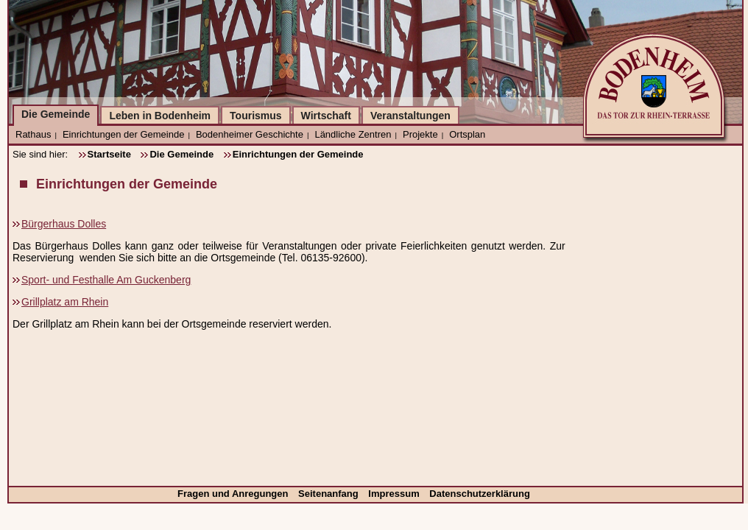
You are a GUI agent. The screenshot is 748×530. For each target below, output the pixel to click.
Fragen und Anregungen (234, 493)
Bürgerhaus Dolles (63, 224)
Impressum (395, 493)
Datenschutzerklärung (479, 493)
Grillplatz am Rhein (64, 302)
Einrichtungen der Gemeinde (124, 134)
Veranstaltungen (410, 115)
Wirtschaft (326, 115)
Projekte (420, 134)
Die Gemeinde (55, 114)
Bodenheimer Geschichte (249, 134)
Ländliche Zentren (352, 134)
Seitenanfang (329, 493)
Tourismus (256, 115)
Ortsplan (467, 134)
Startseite (109, 154)
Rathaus (33, 134)
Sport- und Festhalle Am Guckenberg (106, 280)
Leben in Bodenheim (160, 115)
